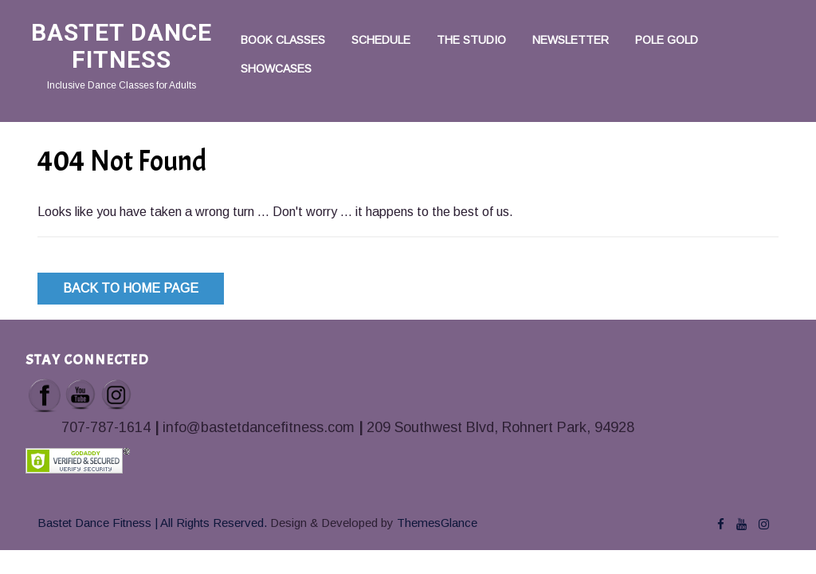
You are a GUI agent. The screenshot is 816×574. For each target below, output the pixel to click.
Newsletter (570, 39)
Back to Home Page (130, 288)
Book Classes (283, 39)
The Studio (471, 39)
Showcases (276, 68)
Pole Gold (666, 39)
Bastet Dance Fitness (121, 45)
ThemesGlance (435, 522)
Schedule (380, 39)
